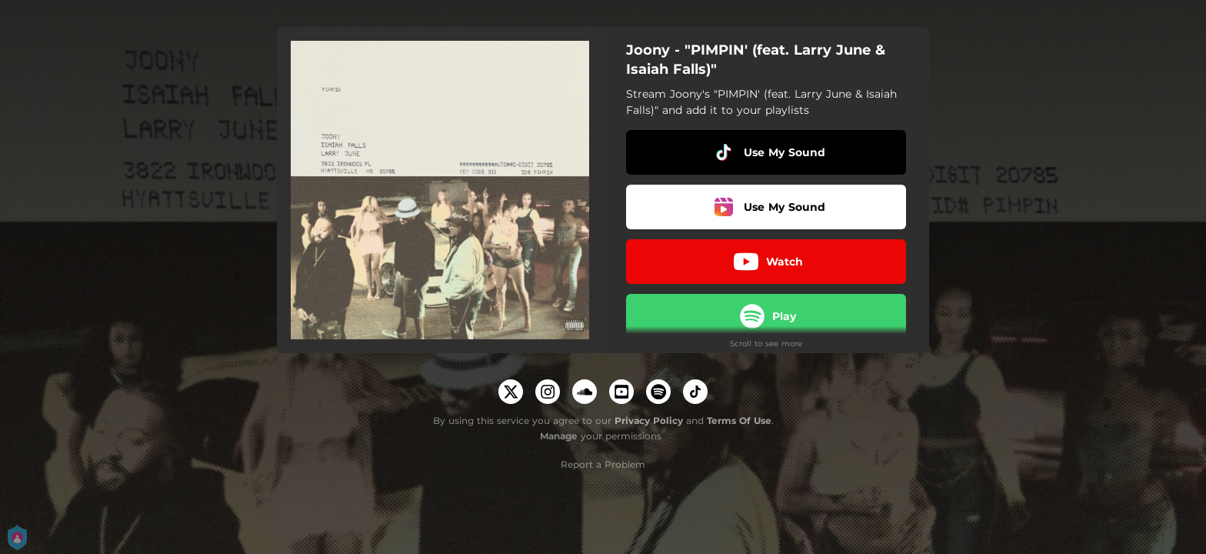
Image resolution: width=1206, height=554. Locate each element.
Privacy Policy (649, 420)
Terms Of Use (739, 420)
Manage (559, 436)
